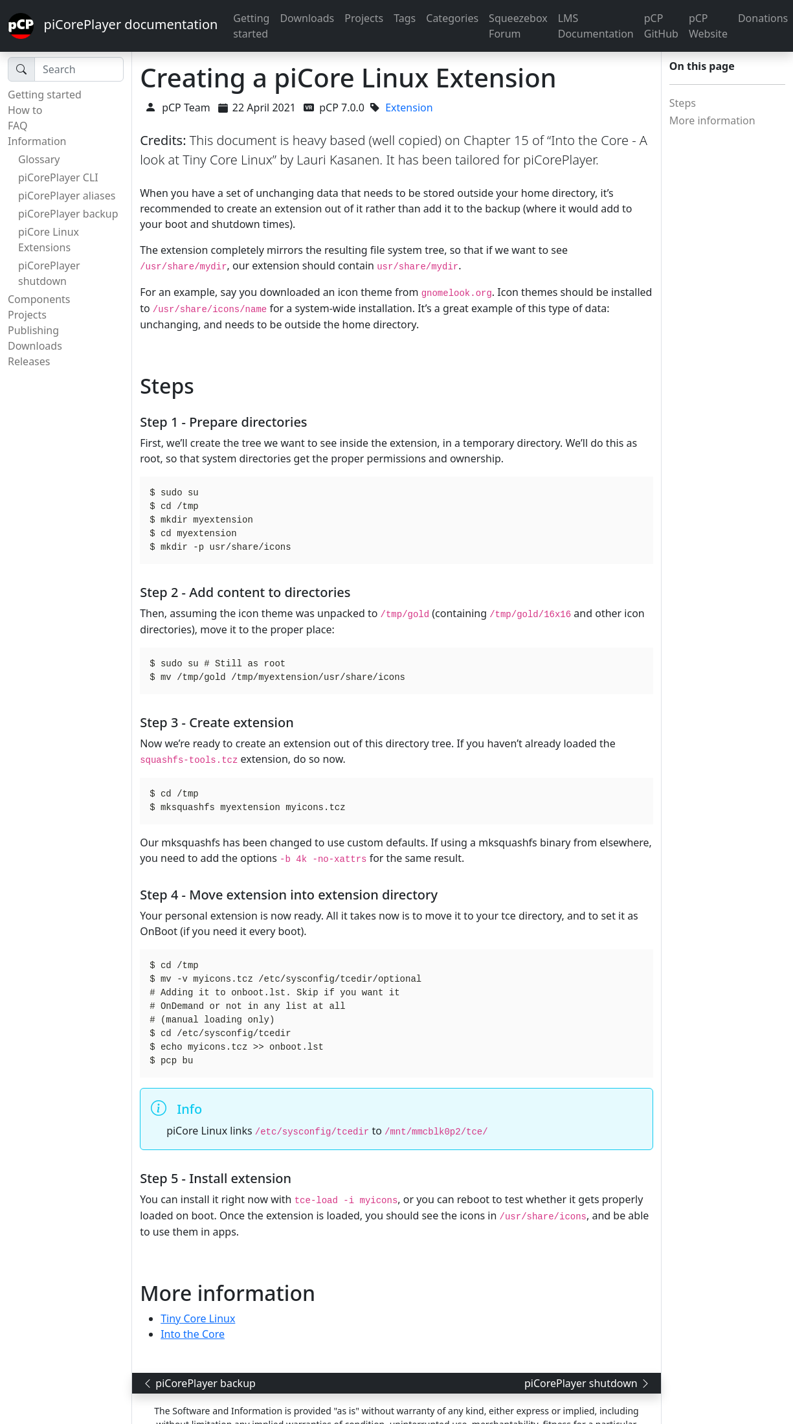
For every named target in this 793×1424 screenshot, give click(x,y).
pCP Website (708, 26)
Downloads (307, 18)
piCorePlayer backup (68, 214)
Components (39, 299)
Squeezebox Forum (518, 26)
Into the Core (193, 1334)
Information (37, 141)
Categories (452, 18)
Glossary (39, 159)
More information (712, 120)
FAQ (17, 126)
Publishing (33, 330)
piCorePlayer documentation (113, 26)
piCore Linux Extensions (48, 239)
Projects (363, 18)
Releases (29, 361)
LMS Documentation (596, 26)
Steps (682, 103)
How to (25, 110)
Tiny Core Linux (198, 1318)
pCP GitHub (661, 26)
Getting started (251, 26)
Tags (405, 18)
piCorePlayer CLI (58, 177)
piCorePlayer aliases (66, 195)
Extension (408, 107)
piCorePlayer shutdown (49, 273)
